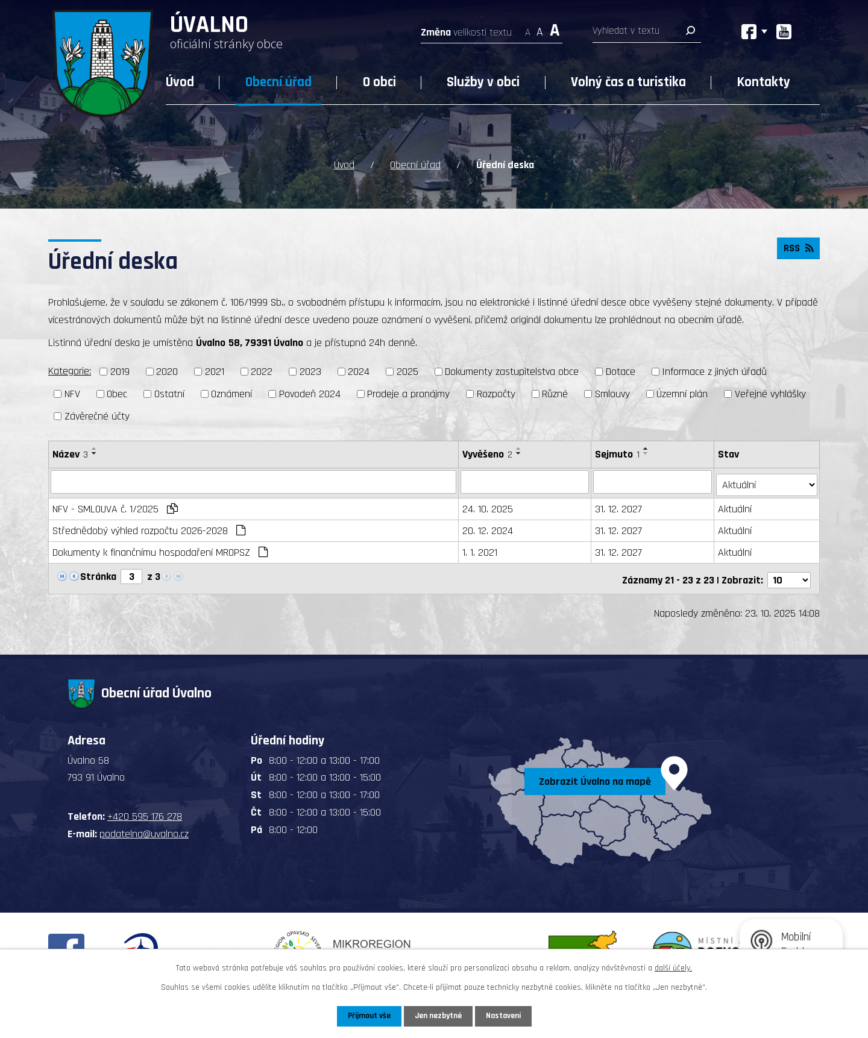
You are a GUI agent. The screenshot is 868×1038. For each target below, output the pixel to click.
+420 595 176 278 (144, 810)
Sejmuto (618, 453)
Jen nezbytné (438, 1015)
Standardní (539, 28)
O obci (379, 82)
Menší (527, 28)
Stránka (98, 573)
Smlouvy (612, 393)
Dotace (620, 371)
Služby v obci (483, 82)
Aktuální (736, 505)
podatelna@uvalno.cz (144, 827)
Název (70, 453)
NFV (72, 393)
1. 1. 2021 (480, 549)
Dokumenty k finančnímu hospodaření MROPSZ (160, 549)
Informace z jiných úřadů (714, 371)
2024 (359, 371)
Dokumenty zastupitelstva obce (512, 371)
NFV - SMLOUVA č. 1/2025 (115, 505)
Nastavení (505, 1015)
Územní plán (682, 393)
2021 (214, 371)
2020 (167, 371)
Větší (554, 28)
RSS (797, 250)
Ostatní (169, 393)
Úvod (180, 82)
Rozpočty (496, 393)
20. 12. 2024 (488, 527)
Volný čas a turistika (628, 82)
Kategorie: (69, 370)
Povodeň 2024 (310, 393)
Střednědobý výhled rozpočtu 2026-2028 (148, 527)
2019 (120, 371)
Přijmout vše (367, 1015)
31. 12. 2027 (619, 505)
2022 (261, 371)
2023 (310, 371)
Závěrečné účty (97, 415)
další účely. (673, 967)
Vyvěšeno (488, 453)
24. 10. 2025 (488, 505)
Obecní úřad (278, 82)
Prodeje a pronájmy (408, 393)
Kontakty (763, 82)
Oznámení (231, 393)
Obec (117, 393)
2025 (407, 371)
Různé (555, 393)
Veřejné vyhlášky (770, 393)
